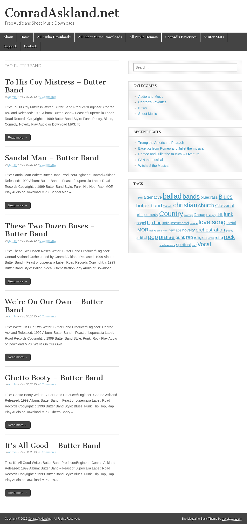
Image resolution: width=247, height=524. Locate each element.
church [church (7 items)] (206, 206)
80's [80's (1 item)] (140, 197)
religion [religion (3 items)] (200, 237)
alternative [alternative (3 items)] (153, 197)
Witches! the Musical (153, 166)
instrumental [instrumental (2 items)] (180, 223)
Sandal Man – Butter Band (52, 158)
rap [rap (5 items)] (189, 237)
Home (25, 37)
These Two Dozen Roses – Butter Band (50, 230)
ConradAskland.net (62, 13)
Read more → (17, 137)
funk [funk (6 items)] (228, 214)
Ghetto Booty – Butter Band (54, 377)
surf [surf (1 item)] (194, 245)
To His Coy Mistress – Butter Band (55, 86)
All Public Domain (144, 37)
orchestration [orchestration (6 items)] (210, 229)
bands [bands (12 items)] (191, 196)
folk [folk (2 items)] (220, 215)
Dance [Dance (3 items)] (199, 214)
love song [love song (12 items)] (212, 222)
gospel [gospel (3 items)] (140, 223)
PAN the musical (150, 160)
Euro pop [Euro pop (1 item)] (211, 215)
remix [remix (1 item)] (211, 238)
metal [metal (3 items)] (231, 223)
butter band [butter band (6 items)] (149, 205)
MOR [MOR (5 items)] (142, 229)
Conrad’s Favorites (181, 37)
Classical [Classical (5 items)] (224, 205)
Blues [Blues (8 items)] (226, 197)
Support (10, 46)
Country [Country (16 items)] (171, 213)
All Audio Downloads (54, 37)
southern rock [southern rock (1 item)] (167, 245)
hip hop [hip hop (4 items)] (154, 222)
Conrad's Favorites (152, 102)
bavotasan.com (231, 518)
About (8, 37)
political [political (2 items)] (141, 238)
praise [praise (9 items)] (167, 237)
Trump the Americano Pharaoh (161, 143)
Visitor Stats (214, 37)
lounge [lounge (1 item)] (194, 223)
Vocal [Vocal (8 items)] (204, 244)
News (142, 108)
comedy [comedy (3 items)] (151, 214)
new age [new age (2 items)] (174, 230)
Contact (30, 46)
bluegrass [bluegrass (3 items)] (209, 197)
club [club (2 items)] (140, 215)
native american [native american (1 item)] (158, 230)
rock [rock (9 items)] (229, 237)
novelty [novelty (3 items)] (188, 230)
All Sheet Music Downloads (100, 37)
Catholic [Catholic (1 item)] (167, 206)
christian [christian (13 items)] (185, 205)
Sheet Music (147, 114)
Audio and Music (150, 96)
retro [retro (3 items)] (219, 237)
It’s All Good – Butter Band (53, 445)
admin (12, 96)
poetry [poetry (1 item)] (229, 230)
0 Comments (48, 96)
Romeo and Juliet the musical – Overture (168, 154)
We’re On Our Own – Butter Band (54, 305)
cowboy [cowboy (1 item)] (188, 215)
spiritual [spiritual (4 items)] (183, 244)
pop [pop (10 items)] (153, 237)
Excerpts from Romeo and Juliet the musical (171, 148)
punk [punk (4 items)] (180, 237)
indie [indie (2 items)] (166, 223)
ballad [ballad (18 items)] (172, 196)
